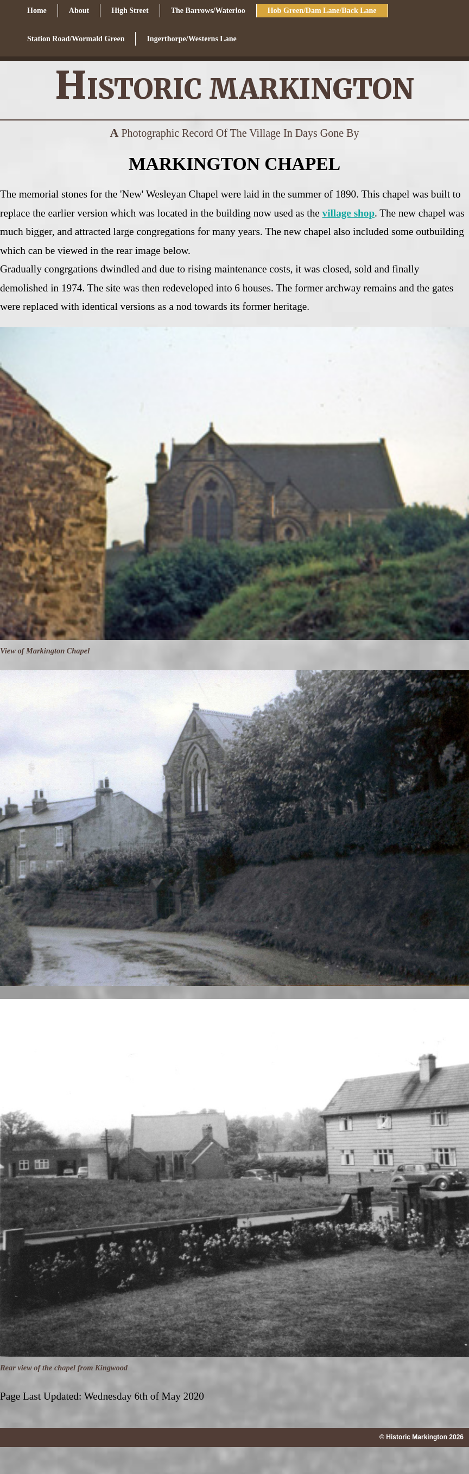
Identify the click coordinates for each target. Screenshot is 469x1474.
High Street (130, 11)
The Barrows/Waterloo (208, 11)
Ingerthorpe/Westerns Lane (191, 39)
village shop (348, 213)
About (79, 11)
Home (37, 11)
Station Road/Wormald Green (75, 39)
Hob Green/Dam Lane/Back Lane (322, 11)
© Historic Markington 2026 (421, 1437)
